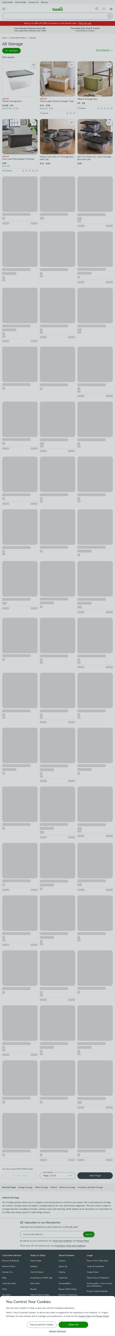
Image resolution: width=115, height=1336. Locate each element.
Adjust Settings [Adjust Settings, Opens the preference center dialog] (57, 1331)
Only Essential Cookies (42, 1324)
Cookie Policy (84, 1316)
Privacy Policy (102, 1316)
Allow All (73, 1324)
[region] (57, 1316)
